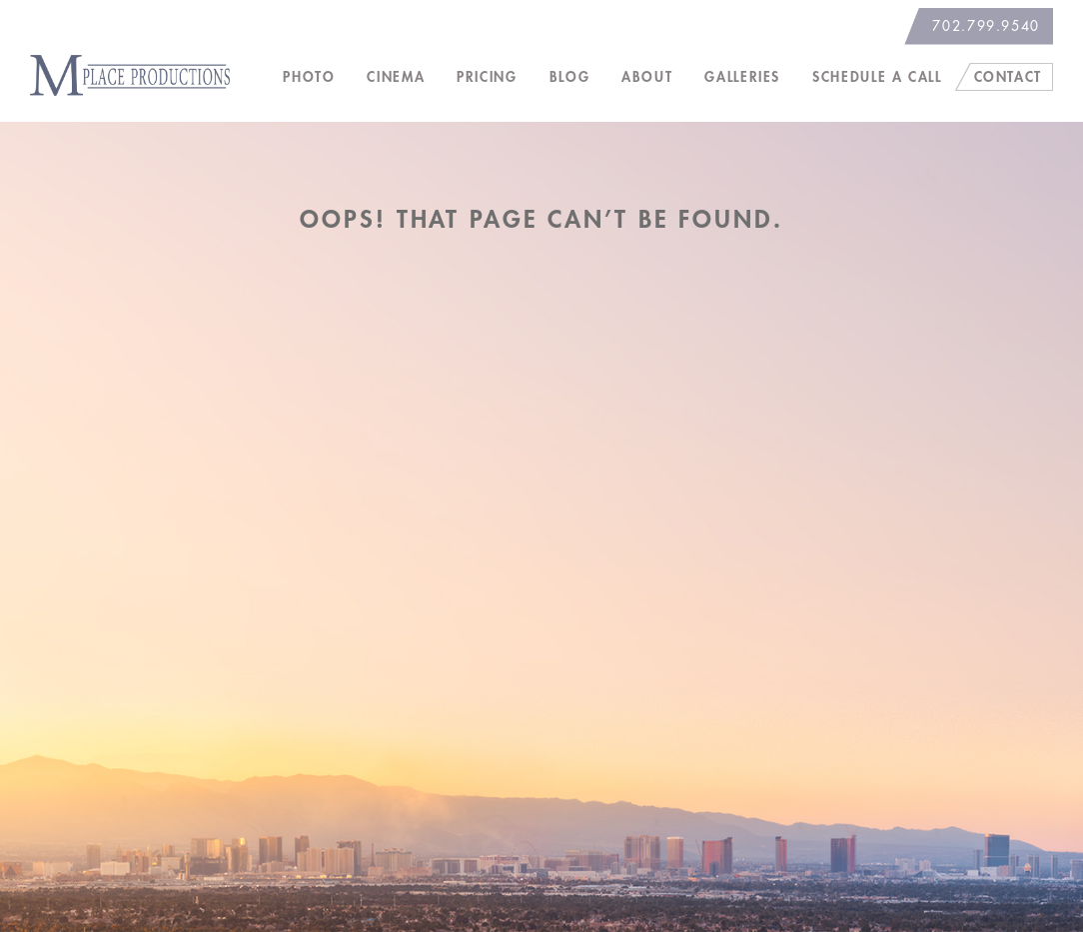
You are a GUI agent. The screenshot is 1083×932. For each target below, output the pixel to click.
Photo (309, 77)
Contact (1008, 77)
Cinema (396, 77)
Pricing (487, 77)
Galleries (742, 77)
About (646, 77)
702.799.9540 (986, 26)
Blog (569, 77)
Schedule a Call (876, 77)
